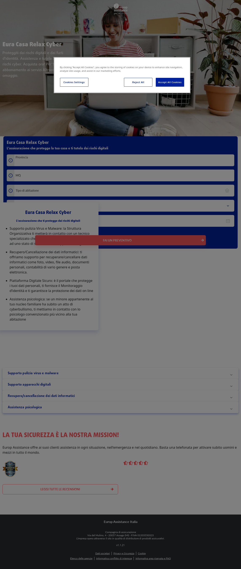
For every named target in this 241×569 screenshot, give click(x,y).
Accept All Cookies (169, 82)
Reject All (138, 82)
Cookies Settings (74, 82)
